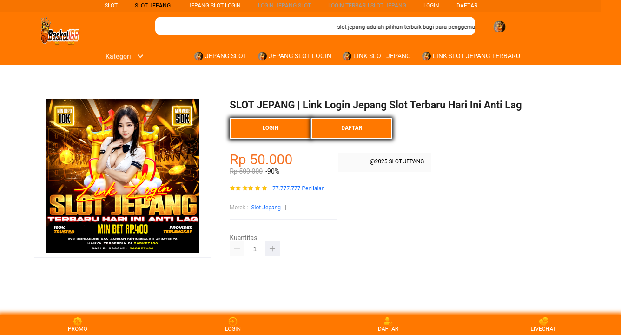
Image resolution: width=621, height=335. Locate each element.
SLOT (111, 5)
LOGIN (431, 5)
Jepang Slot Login (214, 5)
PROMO (77, 324)
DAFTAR (466, 5)
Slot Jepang (265, 207)
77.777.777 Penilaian (298, 189)
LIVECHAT (543, 324)
